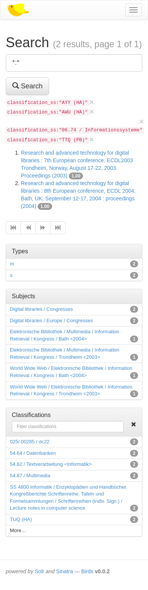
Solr (39, 571)
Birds (87, 571)
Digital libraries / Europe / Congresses (51, 320)
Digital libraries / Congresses (41, 309)
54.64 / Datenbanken (33, 453)
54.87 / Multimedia (30, 475)
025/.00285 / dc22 (29, 441)
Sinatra (64, 571)
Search (27, 86)
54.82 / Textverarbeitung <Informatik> (51, 464)
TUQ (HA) (21, 519)
